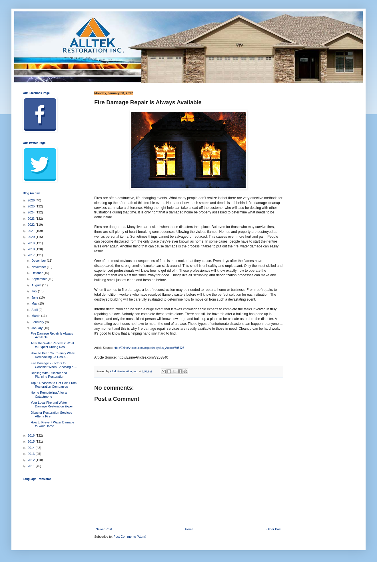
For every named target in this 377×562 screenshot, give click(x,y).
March (36, 315)
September (39, 279)
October (37, 273)
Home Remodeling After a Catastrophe (49, 394)
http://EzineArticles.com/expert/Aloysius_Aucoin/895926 (149, 347)
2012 (32, 460)
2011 (32, 466)
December (39, 260)
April (35, 309)
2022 (32, 224)
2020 (32, 237)
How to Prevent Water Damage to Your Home (52, 424)
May (34, 303)
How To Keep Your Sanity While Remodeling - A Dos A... (53, 355)
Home (189, 529)
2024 (32, 212)
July (34, 291)
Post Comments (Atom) (129, 536)
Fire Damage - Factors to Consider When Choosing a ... (54, 365)
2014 (32, 447)
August (36, 285)
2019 (32, 243)
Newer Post (104, 529)
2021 (32, 231)
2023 (32, 218)
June (35, 297)
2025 (32, 206)
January (37, 328)
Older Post (273, 529)
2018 (32, 249)
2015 (32, 441)
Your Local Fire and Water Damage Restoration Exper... (53, 404)
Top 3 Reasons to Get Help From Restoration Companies (54, 384)
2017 (32, 255)
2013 (32, 453)
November (39, 267)
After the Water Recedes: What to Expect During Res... (52, 345)
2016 (32, 435)
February (38, 322)
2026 (32, 200)
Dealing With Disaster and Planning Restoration (49, 374)
